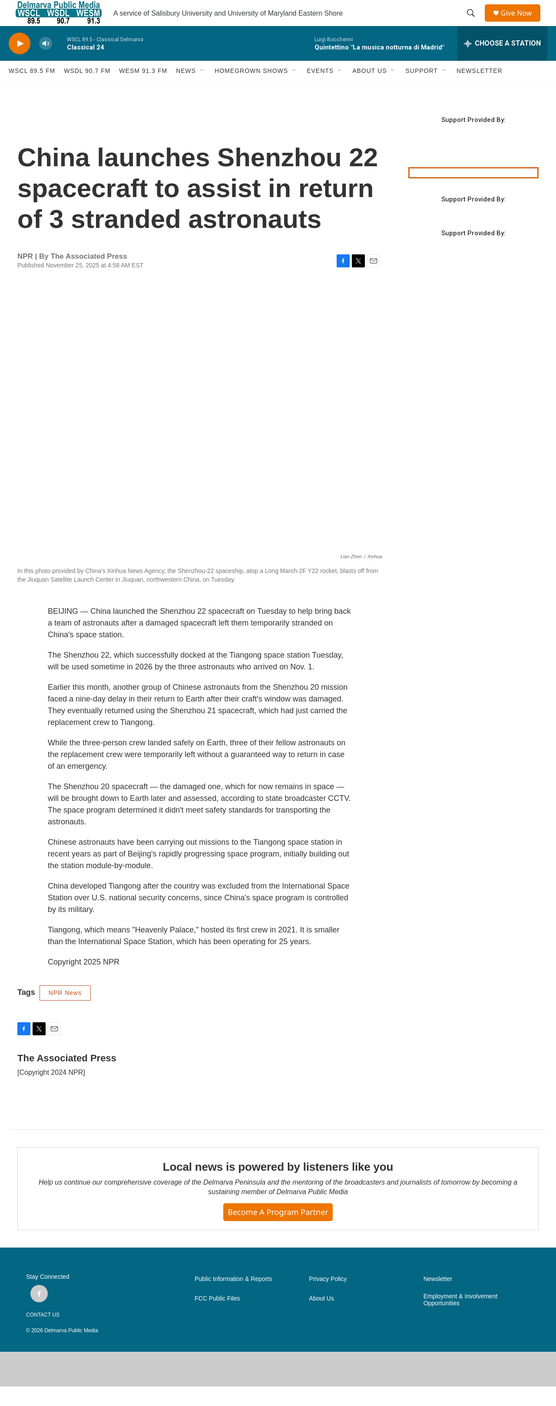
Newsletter (438, 1298)
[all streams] (502, 63)
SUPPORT (421, 90)
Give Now (521, 22)
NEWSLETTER (480, 90)
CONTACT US (43, 1334)
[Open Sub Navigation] (202, 90)
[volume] (45, 63)
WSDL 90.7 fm (87, 90)
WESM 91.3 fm (143, 90)
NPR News (65, 1012)
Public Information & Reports (233, 1298)
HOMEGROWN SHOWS (251, 90)
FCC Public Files (217, 1318)
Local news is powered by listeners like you (278, 1186)
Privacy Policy (328, 1298)
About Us (321, 1318)
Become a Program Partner (278, 1231)
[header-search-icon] (474, 23)
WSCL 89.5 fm (32, 90)
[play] (19, 63)
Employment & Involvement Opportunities (460, 1319)
